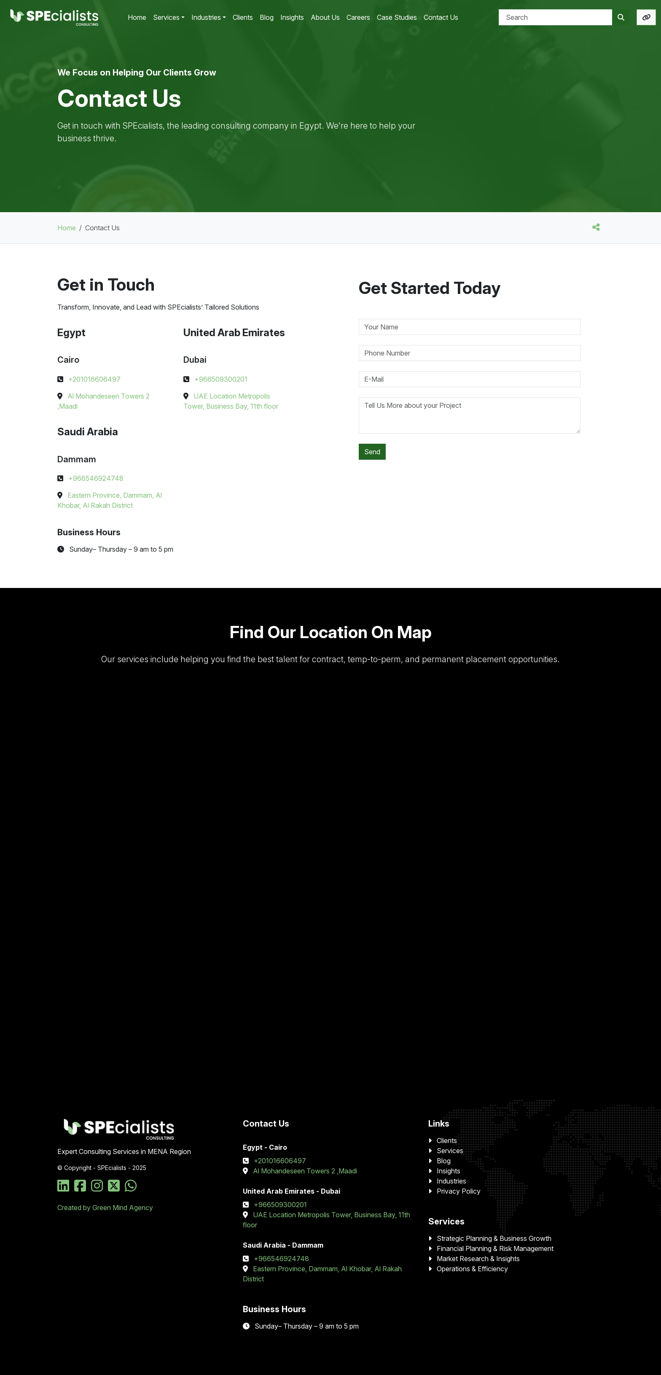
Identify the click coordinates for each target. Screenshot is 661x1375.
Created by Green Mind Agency (105, 1207)
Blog (444, 1161)
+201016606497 (94, 379)
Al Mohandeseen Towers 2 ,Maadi (305, 1171)
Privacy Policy (459, 1191)
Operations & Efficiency (472, 1268)
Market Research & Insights (478, 1258)
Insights (448, 1171)
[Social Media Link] (65, 1188)
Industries (451, 1181)
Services (450, 1150)
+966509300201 (220, 379)
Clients (447, 1140)
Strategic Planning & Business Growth (494, 1238)
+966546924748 (96, 478)
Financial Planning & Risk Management (495, 1248)
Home (66, 228)
